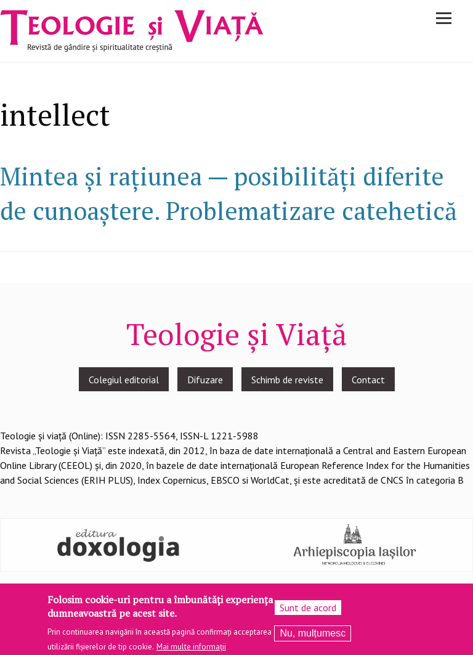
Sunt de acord (308, 612)
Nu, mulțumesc (313, 637)
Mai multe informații (191, 651)
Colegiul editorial (124, 379)
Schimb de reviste (287, 379)
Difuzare (205, 379)
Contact (368, 379)
